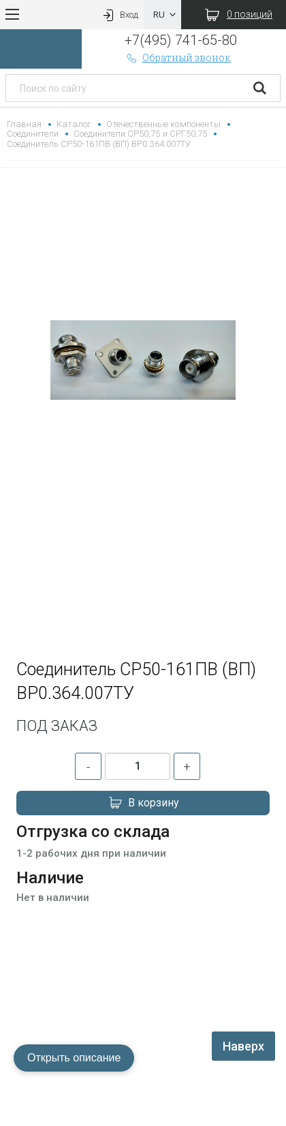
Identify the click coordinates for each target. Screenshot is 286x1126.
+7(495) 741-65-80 (181, 40)
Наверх (243, 1046)
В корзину (143, 803)
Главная (24, 124)
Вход (119, 15)
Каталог (74, 124)
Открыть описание (74, 1057)
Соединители (33, 134)
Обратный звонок (178, 57)
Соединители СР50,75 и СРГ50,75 (140, 134)
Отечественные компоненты (163, 124)
